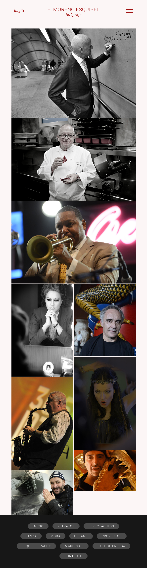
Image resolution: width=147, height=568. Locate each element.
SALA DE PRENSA (111, 546)
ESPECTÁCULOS (101, 526)
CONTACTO (73, 556)
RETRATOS (66, 526)
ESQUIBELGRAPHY (36, 546)
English (20, 10)
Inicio (38, 526)
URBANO (81, 536)
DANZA (31, 536)
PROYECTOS (112, 536)
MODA (55, 536)
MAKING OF (74, 546)
